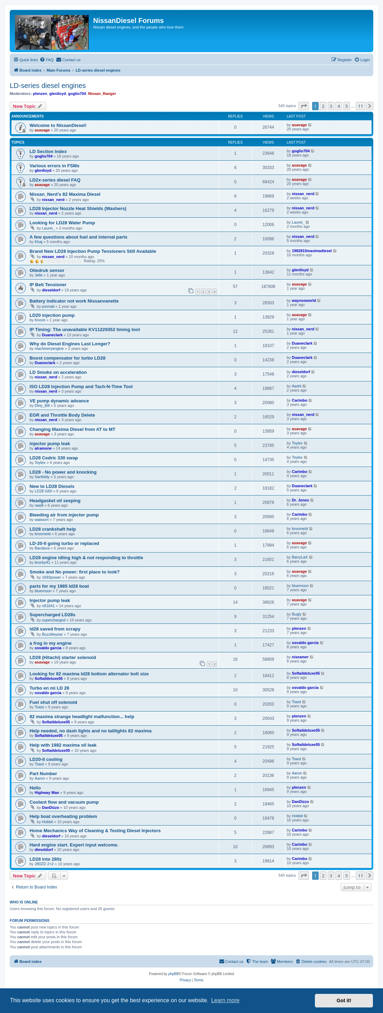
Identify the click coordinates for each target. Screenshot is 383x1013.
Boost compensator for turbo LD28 (67, 358)
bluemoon (43, 591)
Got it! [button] (344, 1000)
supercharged (53, 620)
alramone (43, 448)
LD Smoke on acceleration (58, 372)
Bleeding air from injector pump (64, 514)
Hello (35, 787)
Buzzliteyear (52, 634)
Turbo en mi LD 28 (49, 688)
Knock (40, 320)
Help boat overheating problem (63, 816)
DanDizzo (50, 807)
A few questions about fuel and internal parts (79, 237)
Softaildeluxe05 (49, 678)
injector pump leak (50, 443)
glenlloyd (57, 93)
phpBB (173, 974)
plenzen (40, 93)
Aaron (40, 778)
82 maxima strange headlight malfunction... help (82, 716)
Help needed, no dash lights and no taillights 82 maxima (91, 730)
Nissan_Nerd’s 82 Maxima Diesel (65, 194)
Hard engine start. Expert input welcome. (74, 844)
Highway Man (47, 792)
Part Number (43, 773)
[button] (304, 106)
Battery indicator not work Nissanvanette (74, 301)
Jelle (39, 275)
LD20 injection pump (52, 315)
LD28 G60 (43, 491)
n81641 (48, 606)
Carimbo (300, 400)
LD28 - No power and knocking (63, 472)
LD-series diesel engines (48, 85)
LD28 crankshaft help (53, 529)
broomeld (43, 534)
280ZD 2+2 (44, 864)
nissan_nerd (53, 200)
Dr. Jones (300, 500)
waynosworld (304, 300)
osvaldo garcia (48, 648)
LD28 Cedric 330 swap (54, 457)
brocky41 (42, 562)
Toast (39, 707)
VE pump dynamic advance (59, 400)
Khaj (38, 242)
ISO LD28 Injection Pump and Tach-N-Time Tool (81, 386)
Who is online (24, 902)
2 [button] (323, 106)
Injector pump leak (50, 600)
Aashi (297, 386)
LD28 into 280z (46, 859)
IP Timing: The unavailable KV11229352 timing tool (85, 329)
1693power (51, 577)
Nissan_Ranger (102, 93)
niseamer (300, 657)
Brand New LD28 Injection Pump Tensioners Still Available (93, 251)
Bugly (297, 614)
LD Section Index (48, 151)
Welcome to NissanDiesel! (58, 125)
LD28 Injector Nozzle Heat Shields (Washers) (78, 208)
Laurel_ (48, 228)
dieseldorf (51, 290)
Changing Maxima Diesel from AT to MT (72, 429)
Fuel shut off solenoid (53, 702)
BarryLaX (300, 557)
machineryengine (49, 348)
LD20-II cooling (46, 759)
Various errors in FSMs (55, 165)
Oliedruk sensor (47, 270)
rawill (39, 505)
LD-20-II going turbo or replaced (64, 543)
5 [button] (346, 106)
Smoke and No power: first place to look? (75, 571)
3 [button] (331, 106)
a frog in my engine (51, 643)
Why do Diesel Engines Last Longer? (70, 343)
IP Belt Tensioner (48, 284)
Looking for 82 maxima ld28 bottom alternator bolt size (89, 673)
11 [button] (360, 106)
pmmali (48, 306)
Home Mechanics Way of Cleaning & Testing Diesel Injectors (95, 830)
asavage (42, 130)
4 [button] (338, 106)
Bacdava (42, 548)
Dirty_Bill (42, 405)
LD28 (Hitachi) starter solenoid (63, 657)
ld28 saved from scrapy (55, 629)
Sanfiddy (42, 477)
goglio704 (77, 93)
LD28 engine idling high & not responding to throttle (86, 557)
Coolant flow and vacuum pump (64, 802)
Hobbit (47, 822)
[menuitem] (47, 60)
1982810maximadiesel (312, 251)
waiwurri (42, 519)
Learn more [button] (225, 1000)
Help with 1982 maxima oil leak (63, 745)
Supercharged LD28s (52, 614)
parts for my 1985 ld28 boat (59, 586)
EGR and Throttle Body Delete (62, 415)
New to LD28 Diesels (52, 486)
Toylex (297, 443)
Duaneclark (52, 335)
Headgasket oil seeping (55, 500)
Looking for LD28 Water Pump (62, 222)
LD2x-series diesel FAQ (55, 180)
